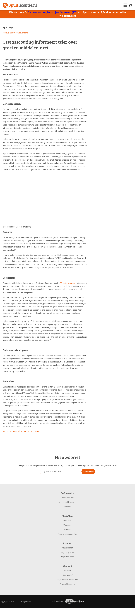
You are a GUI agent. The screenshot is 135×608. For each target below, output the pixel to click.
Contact (67, 570)
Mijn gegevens (67, 552)
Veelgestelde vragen (67, 502)
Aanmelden (88, 471)
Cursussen (67, 520)
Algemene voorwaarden (67, 579)
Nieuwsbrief (67, 575)
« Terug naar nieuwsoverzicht (15, 32)
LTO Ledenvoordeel (67, 283)
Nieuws (67, 506)
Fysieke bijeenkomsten (67, 534)
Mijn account (67, 547)
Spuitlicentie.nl (20, 5)
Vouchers (67, 525)
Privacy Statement (67, 584)
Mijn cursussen (67, 556)
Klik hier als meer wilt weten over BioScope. (21, 431)
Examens (67, 529)
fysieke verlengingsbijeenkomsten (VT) (52, 12)
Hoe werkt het (67, 497)
